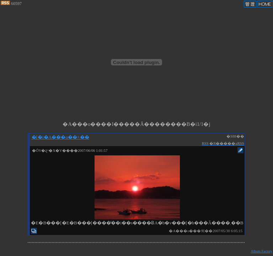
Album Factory (261, 251)
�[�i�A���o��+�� (60, 137)
